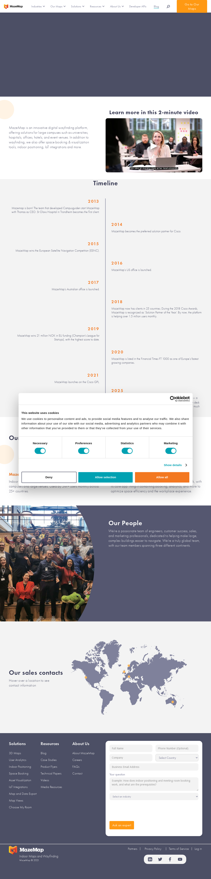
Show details (173, 465)
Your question (117, 774)
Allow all (162, 477)
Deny (49, 477)
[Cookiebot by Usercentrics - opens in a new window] (173, 399)
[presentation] (138, 809)
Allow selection (105, 477)
